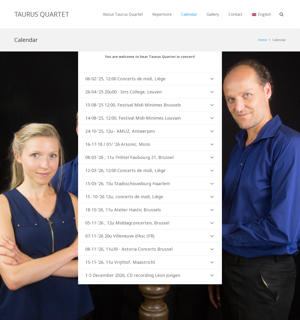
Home (262, 40)
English (261, 14)
